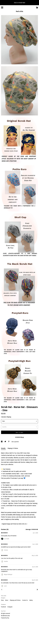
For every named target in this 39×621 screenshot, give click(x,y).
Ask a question (15, 441)
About (6, 600)
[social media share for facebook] (2, 441)
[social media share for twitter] (5, 441)
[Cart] (37, 8)
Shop (2, 600)
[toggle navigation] (2, 7)
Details (3, 448)
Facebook (3, 607)
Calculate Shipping (6, 417)
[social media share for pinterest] (9, 441)
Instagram (9, 607)
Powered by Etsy (5, 618)
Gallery (31, 600)
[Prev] (1, 590)
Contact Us (25, 600)
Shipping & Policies (13, 448)
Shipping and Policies (15, 600)
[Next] (37, 590)
